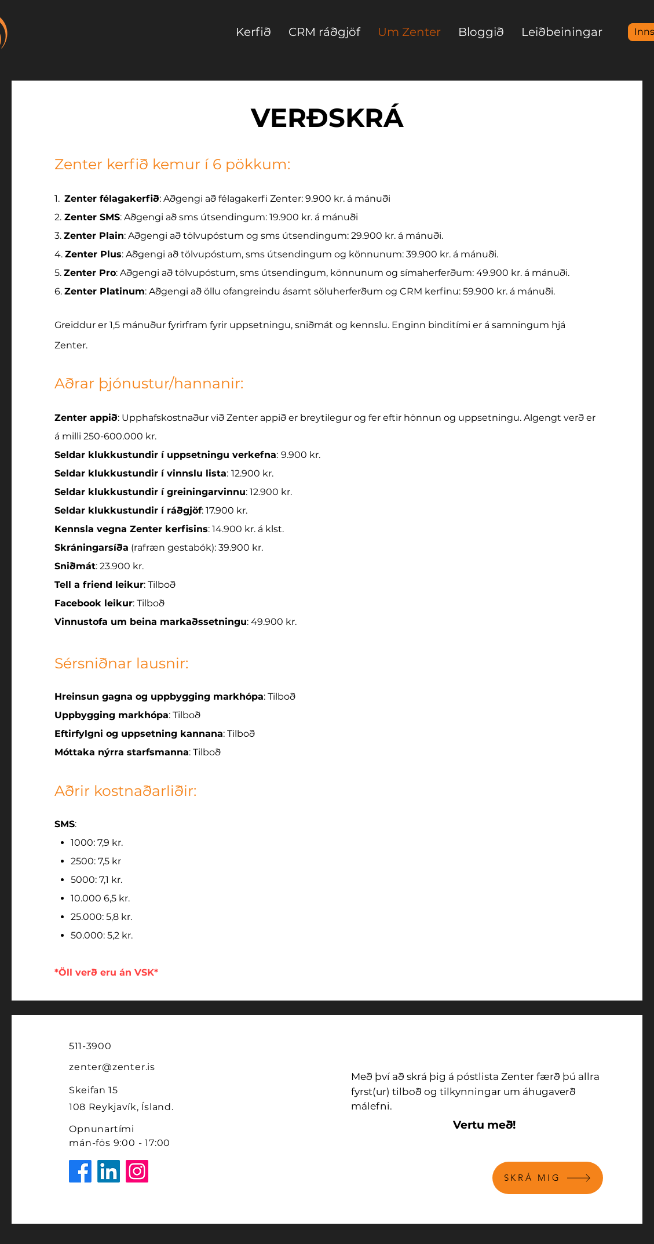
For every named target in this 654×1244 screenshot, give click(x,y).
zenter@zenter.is (112, 1066)
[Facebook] (80, 1171)
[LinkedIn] (108, 1171)
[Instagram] (137, 1171)
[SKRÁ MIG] (547, 1178)
